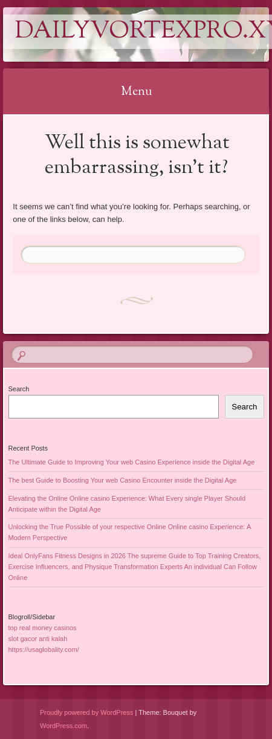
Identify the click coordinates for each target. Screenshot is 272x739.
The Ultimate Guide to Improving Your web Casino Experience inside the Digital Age (131, 462)
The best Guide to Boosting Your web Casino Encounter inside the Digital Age (122, 480)
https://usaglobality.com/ (43, 649)
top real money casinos (42, 627)
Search (19, 388)
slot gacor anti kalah (38, 638)
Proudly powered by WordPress (86, 712)
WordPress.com (63, 725)
